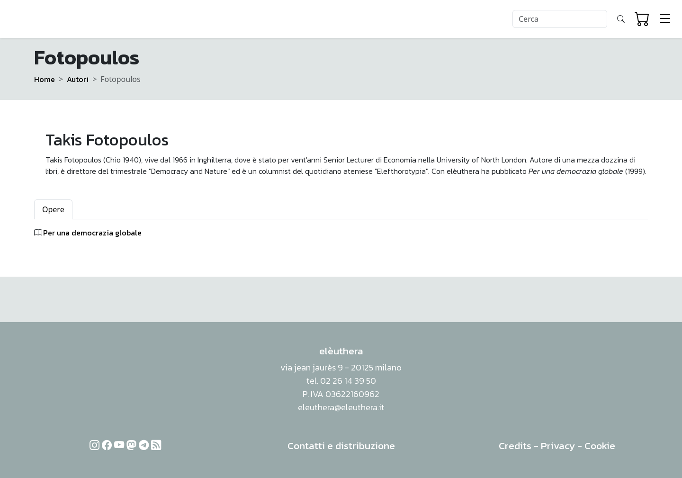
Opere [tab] (53, 209)
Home (44, 79)
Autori (78, 79)
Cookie (599, 445)
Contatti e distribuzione (341, 445)
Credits (515, 445)
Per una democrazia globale (92, 232)
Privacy (558, 445)
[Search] (559, 19)
